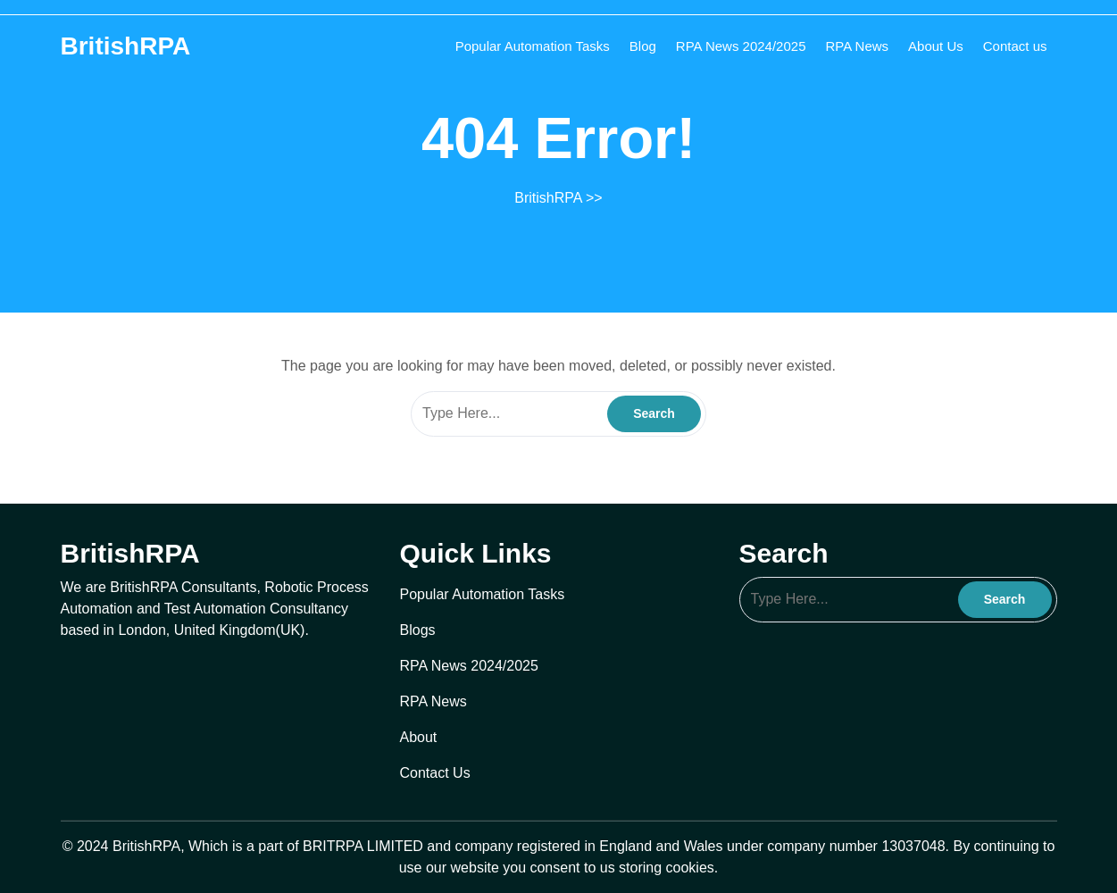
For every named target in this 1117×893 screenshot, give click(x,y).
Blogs (418, 630)
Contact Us (435, 772)
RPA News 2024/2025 (741, 46)
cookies (690, 867)
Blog (642, 46)
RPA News (857, 46)
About (419, 737)
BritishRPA (126, 46)
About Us (935, 46)
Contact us (1015, 46)
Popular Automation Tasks (532, 46)
